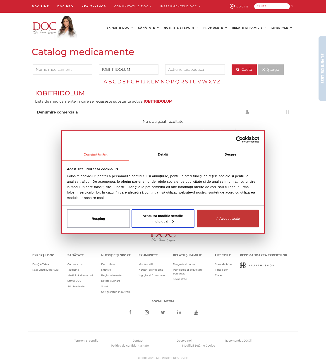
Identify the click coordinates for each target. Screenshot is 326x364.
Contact (138, 339)
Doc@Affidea (40, 263)
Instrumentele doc (180, 6)
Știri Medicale (75, 285)
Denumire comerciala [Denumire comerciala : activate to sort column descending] (57, 111)
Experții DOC (120, 27)
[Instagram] (146, 312)
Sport (104, 285)
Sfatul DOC (74, 280)
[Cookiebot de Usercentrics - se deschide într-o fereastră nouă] (239, 139)
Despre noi (184, 339)
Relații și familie (249, 27)
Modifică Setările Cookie (198, 345)
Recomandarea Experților (263, 254)
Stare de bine (223, 263)
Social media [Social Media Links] (163, 300)
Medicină (73, 269)
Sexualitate (180, 278)
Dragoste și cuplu (184, 263)
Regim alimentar (111, 274)
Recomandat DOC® (238, 339)
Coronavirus (75, 263)
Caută (244, 69)
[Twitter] (163, 312)
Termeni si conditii (86, 339)
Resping (98, 218)
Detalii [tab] (163, 154)
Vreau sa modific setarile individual (163, 218)
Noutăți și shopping (151, 269)
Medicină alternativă (80, 274)
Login (248, 6)
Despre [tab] (230, 154)
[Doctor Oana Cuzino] (55, 27)
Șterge (270, 69)
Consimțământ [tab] (95, 154)
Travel (219, 274)
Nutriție (106, 269)
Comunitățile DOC (133, 6)
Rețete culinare (110, 280)
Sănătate (148, 27)
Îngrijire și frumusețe (152, 274)
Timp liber (221, 269)
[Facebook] (130, 312)
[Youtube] (196, 312)
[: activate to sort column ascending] (271, 112)
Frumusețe (215, 27)
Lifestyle (281, 27)
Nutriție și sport (181, 27)
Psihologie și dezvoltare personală (188, 270)
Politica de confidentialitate (130, 345)
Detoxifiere (108, 263)
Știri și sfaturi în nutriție (116, 291)
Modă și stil (146, 263)
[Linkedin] (179, 312)
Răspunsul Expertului (45, 269)
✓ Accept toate (228, 218)
